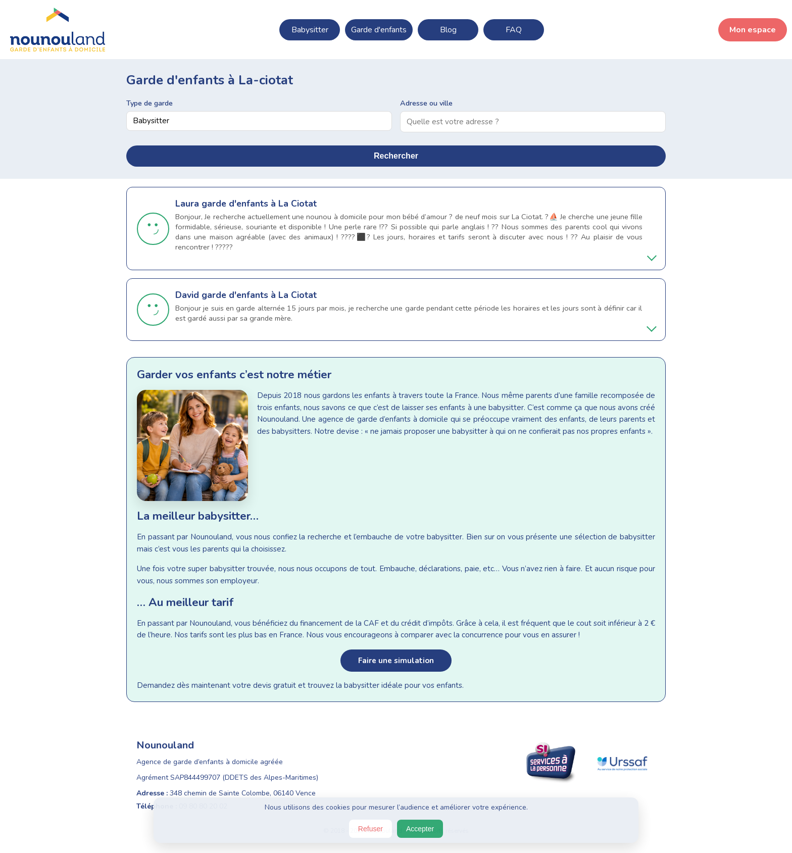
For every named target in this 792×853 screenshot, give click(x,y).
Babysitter (309, 29)
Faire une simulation (396, 661)
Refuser (370, 829)
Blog (448, 29)
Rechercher (396, 156)
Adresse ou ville (426, 103)
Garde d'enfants (379, 29)
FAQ (514, 29)
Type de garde (149, 103)
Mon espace (752, 29)
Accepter (420, 829)
